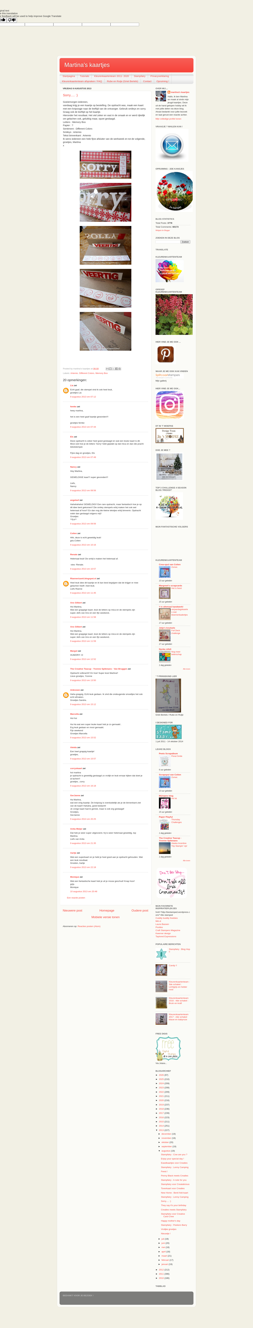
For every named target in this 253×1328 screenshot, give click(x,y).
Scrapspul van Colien (170, 774)
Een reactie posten (76, 898)
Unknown (75, 690)
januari (165, 1264)
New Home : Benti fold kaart (174, 1193)
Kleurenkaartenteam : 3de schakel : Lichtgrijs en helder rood (179, 986)
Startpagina (69, 76)
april (164, 1251)
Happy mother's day (170, 1221)
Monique (74, 877)
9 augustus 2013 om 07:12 (83, 397)
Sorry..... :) (70, 95)
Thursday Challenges (176, 820)
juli (163, 1239)
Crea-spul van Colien (170, 564)
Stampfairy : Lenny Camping (174, 1167)
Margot (73, 651)
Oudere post (140, 910)
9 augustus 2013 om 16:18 (83, 786)
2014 (161, 1126)
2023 (161, 1087)
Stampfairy (140, 76)
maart (165, 1256)
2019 (161, 1104)
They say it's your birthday (173, 1205)
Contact (147, 81)
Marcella (74, 714)
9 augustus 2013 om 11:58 (83, 617)
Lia (71, 385)
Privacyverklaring (159, 76)
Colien (73, 533)
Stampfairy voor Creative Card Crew (173, 1215)
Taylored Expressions (166, 936)
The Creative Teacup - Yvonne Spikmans (170, 839)
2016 (161, 1117)
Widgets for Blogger (163, 230)
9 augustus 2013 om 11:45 (83, 593)
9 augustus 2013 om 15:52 (83, 737)
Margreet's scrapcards (170, 585)
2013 (161, 1130)
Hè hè (174, 798)
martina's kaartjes (180, 92)
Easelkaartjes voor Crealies (174, 1163)
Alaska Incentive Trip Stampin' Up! (179, 844)
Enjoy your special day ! (172, 1159)
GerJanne (75, 795)
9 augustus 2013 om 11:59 (83, 641)
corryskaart (76, 768)
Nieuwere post (72, 910)
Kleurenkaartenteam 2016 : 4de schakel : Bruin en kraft (178, 1000)
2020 (161, 1100)
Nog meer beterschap (176, 653)
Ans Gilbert (76, 602)
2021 (161, 1096)
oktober (165, 1142)
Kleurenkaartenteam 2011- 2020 (111, 76)
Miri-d (158, 921)
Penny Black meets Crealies (174, 1175)
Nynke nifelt (165, 649)
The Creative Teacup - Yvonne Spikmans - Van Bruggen (98, 669)
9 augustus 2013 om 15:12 (83, 704)
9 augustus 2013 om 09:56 (83, 523)
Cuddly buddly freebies (167, 918)
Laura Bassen (162, 924)
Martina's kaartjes (87, 65)
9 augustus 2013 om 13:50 (83, 680)
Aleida (73, 747)
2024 (161, 1083)
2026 (161, 1075)
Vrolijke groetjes (169, 1229)
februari (166, 1260)
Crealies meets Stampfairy (174, 1209)
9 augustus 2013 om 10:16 (83, 545)
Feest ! (164, 1171)
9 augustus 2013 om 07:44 (83, 427)
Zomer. (174, 567)
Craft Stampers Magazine (168, 930)
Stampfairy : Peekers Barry (174, 1225)
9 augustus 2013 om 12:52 (83, 659)
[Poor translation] (12, 20)
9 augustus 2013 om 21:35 (83, 843)
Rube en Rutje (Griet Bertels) (122, 81)
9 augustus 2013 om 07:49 (83, 457)
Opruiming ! (163, 81)
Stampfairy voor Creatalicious (175, 1184)
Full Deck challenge (175, 631)
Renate (73, 554)
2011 (161, 1274)
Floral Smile (176, 756)
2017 (161, 1113)
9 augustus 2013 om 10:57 (83, 569)
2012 (161, 1269)
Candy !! (173, 965)
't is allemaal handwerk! (171, 607)
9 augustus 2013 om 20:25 (83, 819)
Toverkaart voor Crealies (173, 1188)
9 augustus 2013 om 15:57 (83, 758)
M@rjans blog (166, 796)
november (167, 1138)
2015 (161, 1121)
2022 (161, 1092)
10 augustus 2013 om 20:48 (83, 891)
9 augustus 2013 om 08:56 (83, 490)
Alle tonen (186, 669)
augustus (166, 1151)
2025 (161, 1079)
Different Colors (86, 373)
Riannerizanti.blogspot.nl (83, 578)
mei (164, 1247)
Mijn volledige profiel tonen (168, 119)
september (167, 1146)
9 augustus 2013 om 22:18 (83, 867)
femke (73, 406)
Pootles (159, 927)
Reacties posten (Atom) (89, 926)
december (167, 1134)
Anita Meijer (76, 829)
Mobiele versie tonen (105, 917)
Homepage (106, 910)
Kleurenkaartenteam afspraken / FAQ (82, 81)
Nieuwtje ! (166, 1233)
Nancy (73, 467)
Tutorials (84, 76)
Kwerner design (163, 933)
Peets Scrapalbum (168, 753)
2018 (161, 1109)
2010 (161, 1278)
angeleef (74, 500)
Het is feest (176, 588)
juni (164, 1243)
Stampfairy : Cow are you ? (174, 1154)
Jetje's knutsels (167, 628)
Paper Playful (166, 817)
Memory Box (102, 373)
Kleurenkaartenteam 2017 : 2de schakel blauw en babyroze (178, 1017)
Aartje (73, 853)
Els (71, 437)
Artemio (74, 373)
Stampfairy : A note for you (174, 1180)
